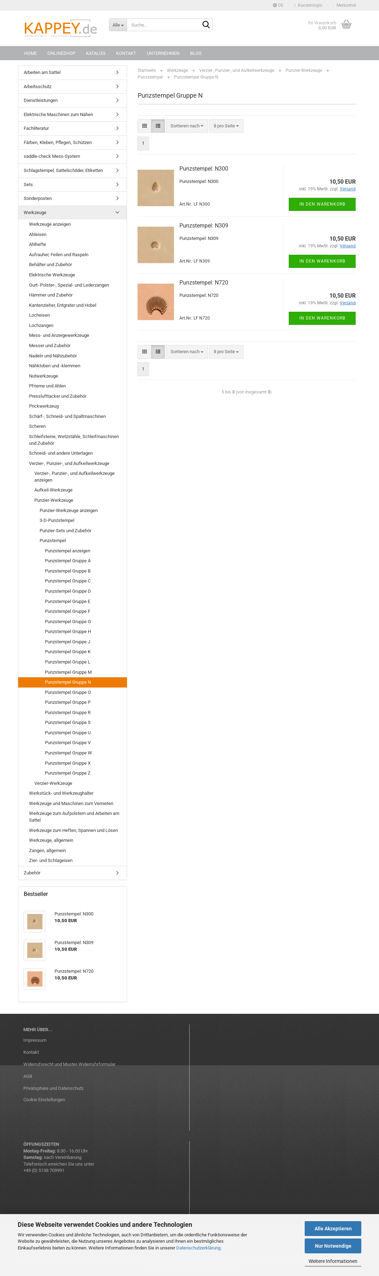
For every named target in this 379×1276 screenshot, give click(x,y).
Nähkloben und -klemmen (54, 365)
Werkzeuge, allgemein (51, 840)
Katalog (95, 53)
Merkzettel (344, 5)
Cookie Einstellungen (44, 1099)
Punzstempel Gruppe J (67, 641)
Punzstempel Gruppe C (68, 581)
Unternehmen (163, 53)
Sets (28, 184)
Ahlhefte (37, 244)
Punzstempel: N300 (203, 168)
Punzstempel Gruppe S (68, 722)
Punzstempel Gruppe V (68, 742)
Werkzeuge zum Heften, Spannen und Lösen (73, 830)
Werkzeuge (35, 212)
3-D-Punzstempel (57, 520)
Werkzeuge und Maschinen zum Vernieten (71, 803)
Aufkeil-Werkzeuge (53, 490)
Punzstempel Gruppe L (67, 662)
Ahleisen (37, 234)
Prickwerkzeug (44, 406)
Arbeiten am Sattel (42, 72)
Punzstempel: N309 (203, 225)
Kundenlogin (308, 5)
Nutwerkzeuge (43, 376)
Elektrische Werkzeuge (52, 274)
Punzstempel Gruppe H (68, 631)
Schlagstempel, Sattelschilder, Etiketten (63, 170)
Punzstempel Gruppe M (68, 672)
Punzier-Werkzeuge (53, 500)
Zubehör (32, 872)
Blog (196, 53)
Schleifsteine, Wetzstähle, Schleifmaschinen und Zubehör (74, 440)
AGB (27, 1076)
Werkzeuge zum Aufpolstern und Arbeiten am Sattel (74, 817)
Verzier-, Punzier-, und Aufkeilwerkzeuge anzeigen (74, 477)
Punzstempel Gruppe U (68, 732)
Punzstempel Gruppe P (68, 702)
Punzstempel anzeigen (67, 550)
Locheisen (39, 315)
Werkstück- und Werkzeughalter (61, 793)
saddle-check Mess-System (52, 156)
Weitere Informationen (333, 1261)
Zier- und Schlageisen (51, 860)
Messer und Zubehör (49, 345)
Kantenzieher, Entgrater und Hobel (62, 305)
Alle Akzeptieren (333, 1228)
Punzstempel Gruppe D (68, 591)
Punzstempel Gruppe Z (68, 773)
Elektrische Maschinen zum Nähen (58, 114)
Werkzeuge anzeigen (50, 224)
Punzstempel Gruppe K (68, 651)
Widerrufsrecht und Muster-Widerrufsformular (69, 1064)
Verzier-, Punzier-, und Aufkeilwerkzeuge (69, 463)
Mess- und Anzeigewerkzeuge (59, 335)
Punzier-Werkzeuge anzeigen (69, 510)
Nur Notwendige (333, 1246)
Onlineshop (61, 53)
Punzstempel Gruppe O (68, 692)
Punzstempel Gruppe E (67, 601)
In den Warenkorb (322, 204)
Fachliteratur (36, 128)
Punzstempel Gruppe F (67, 611)
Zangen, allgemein (47, 850)
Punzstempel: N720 (203, 282)
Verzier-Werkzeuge (53, 783)
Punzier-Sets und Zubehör (65, 530)
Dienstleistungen (41, 100)
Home (30, 53)
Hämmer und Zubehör (51, 295)
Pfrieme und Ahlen (47, 386)
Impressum (34, 1040)
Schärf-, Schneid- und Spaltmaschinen (67, 416)
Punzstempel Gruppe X (68, 763)
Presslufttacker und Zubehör (57, 396)
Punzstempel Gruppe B (68, 571)
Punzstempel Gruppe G (68, 621)
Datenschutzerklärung (198, 1248)
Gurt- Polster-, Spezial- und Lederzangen (69, 285)
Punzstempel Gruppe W (68, 752)
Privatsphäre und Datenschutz (53, 1088)
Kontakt (126, 53)
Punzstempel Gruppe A (68, 560)
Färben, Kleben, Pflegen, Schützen (58, 142)
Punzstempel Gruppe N (68, 682)
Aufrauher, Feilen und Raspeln (58, 254)
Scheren (37, 426)
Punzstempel (53, 540)
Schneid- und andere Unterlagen (61, 453)
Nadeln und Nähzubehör (53, 355)
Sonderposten (38, 198)
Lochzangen (41, 325)
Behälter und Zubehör (50, 264)
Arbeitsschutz (37, 86)
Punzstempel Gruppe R (68, 712)
